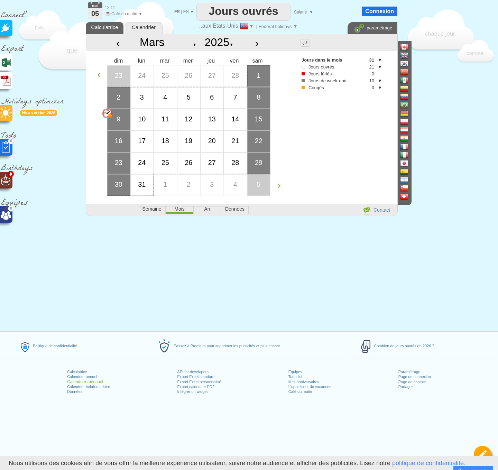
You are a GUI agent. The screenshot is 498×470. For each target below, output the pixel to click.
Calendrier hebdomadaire (88, 387)
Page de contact (412, 382)
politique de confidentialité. (428, 463)
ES (186, 11)
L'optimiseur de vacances (309, 387)
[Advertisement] (241, 272)
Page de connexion (414, 377)
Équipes (295, 372)
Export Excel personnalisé (199, 382)
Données (74, 391)
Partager (405, 387)
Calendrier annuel (82, 377)
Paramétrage (409, 372)
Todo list (295, 377)
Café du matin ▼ (123, 13)
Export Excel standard (195, 377)
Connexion (379, 11)
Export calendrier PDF (195, 387)
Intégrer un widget (192, 391)
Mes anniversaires (303, 382)
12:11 (110, 7)
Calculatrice (77, 372)
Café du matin (300, 391)
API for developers (193, 372)
